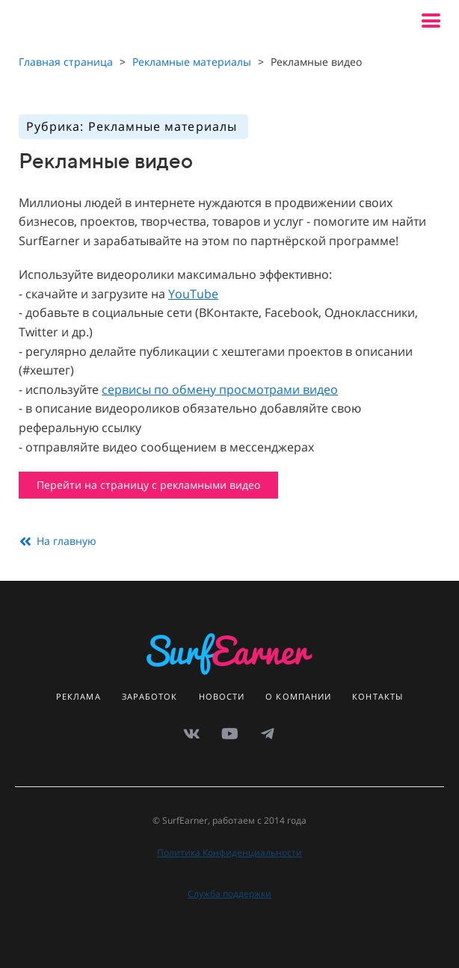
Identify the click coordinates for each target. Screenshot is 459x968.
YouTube (193, 294)
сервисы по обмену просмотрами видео (220, 389)
